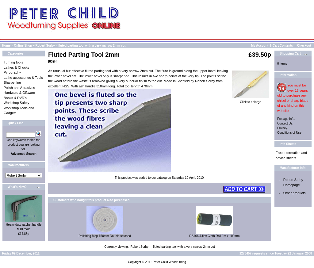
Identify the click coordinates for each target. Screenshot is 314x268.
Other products (294, 193)
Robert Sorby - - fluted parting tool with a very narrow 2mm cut (172, 246)
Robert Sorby (45, 45)
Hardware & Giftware (19, 92)
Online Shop (23, 45)
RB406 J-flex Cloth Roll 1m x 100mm (214, 236)
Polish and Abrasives (19, 88)
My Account (259, 45)
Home (6, 45)
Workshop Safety (16, 103)
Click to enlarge (250, 100)
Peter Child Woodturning (169, 262)
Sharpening (12, 82)
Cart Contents (283, 45)
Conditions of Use (289, 132)
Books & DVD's (15, 98)
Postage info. (286, 119)
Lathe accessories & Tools (23, 77)
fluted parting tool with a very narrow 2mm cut (91, 45)
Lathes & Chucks (16, 67)
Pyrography (12, 72)
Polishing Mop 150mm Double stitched (104, 236)
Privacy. (282, 128)
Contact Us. (285, 123)
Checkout (304, 45)
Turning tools (13, 62)
